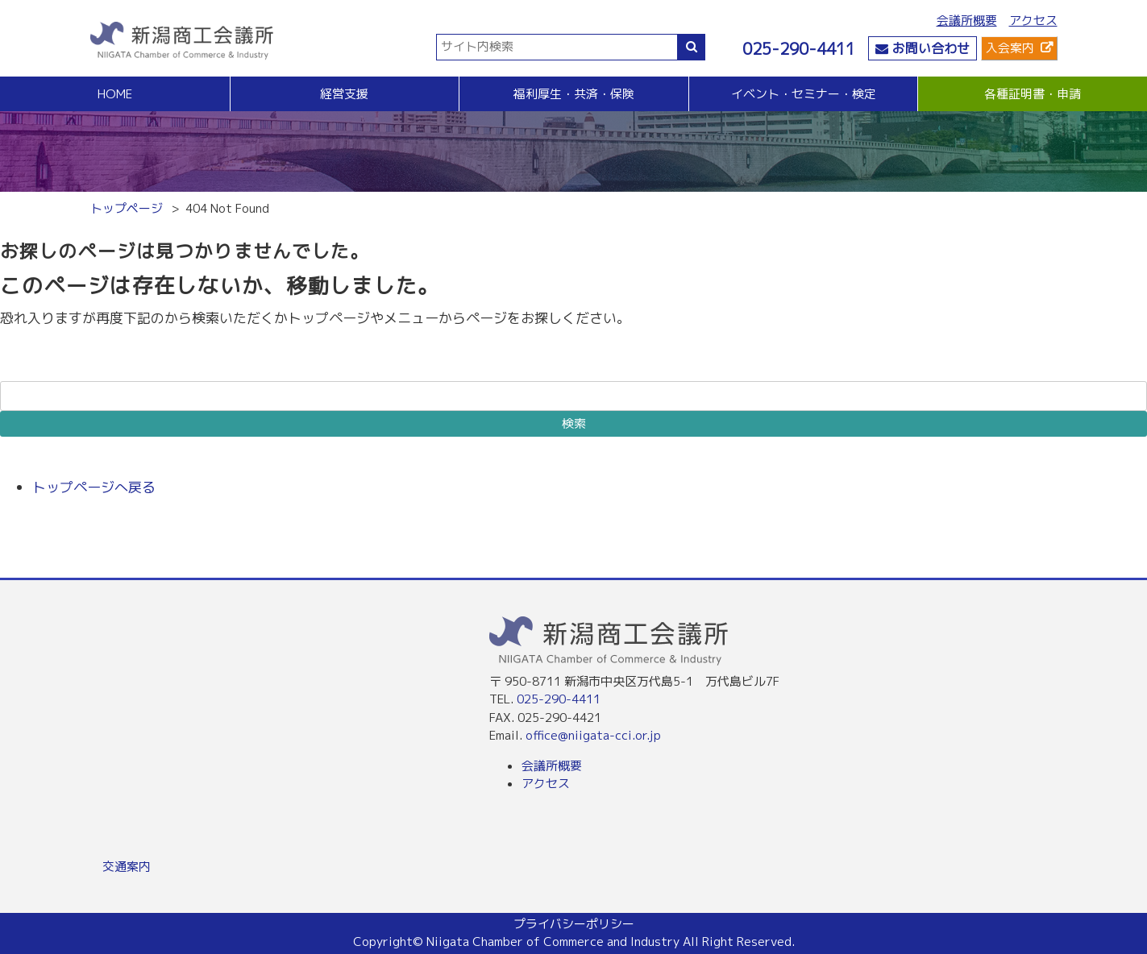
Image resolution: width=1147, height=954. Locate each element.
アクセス (1033, 20)
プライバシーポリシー (573, 923)
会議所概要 (967, 20)
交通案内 (126, 866)
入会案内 (1010, 47)
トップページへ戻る (94, 487)
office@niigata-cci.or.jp (593, 735)
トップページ (126, 208)
